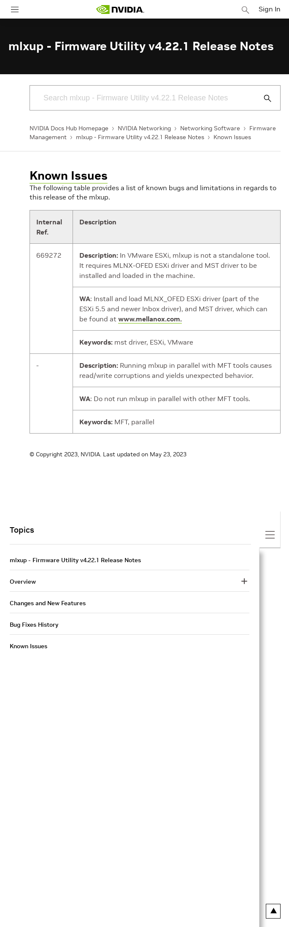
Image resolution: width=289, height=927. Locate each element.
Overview (23, 581)
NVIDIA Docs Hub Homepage (69, 128)
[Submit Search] (263, 98)
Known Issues (232, 137)
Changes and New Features (48, 603)
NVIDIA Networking (144, 128)
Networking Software (210, 128)
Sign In (270, 9)
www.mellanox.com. (150, 319)
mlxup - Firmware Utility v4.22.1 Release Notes (140, 137)
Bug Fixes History (34, 624)
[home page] (120, 9)
